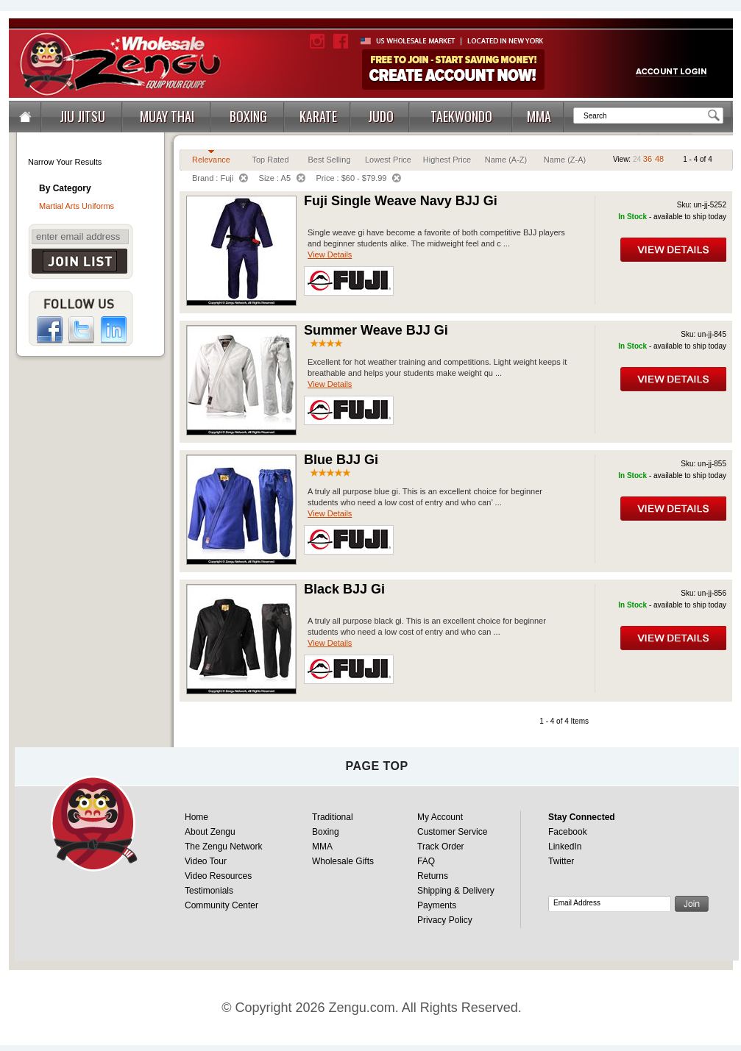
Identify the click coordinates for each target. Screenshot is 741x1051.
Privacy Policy (444, 920)
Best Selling (329, 159)
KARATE (318, 116)
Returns (432, 876)
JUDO (381, 116)
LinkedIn (564, 846)
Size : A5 (282, 178)
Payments (436, 905)
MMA (539, 116)
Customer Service (452, 832)
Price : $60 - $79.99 (358, 178)
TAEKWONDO (461, 116)
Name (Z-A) (565, 159)
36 (647, 158)
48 (659, 158)
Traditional (332, 817)
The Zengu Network (223, 846)
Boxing (325, 832)
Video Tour (206, 861)
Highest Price (447, 159)
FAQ (426, 861)
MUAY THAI (167, 116)
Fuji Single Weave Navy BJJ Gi (400, 200)
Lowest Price (388, 159)
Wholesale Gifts (343, 861)
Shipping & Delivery (455, 891)
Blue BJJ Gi (341, 459)
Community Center (221, 905)
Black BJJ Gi (344, 589)
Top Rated (270, 159)
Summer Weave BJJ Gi (376, 330)
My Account (440, 817)
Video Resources (218, 876)
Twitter (561, 861)
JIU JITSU (82, 116)
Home (196, 817)
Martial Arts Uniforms (76, 206)
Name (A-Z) (506, 159)
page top (376, 766)
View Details (330, 254)
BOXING (248, 116)
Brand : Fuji (220, 178)
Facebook (567, 832)
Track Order (440, 846)
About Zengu (210, 832)
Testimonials (209, 891)
